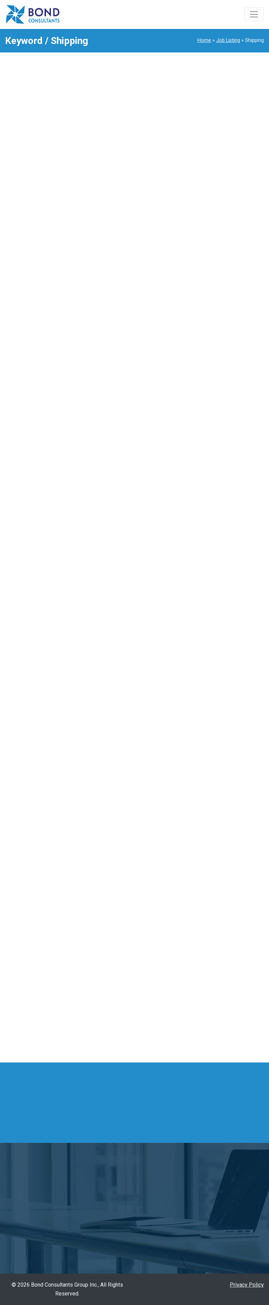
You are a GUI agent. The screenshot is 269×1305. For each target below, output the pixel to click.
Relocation (210, 877)
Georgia (206, 952)
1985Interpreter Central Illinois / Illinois (223, 278)
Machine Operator (218, 756)
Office (204, 805)
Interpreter (210, 707)
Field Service (213, 610)
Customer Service (218, 550)
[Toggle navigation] (254, 14)
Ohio (202, 989)
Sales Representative (223, 901)
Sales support (214, 914)
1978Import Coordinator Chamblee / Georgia (219, 340)
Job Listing (228, 40)
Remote (206, 1001)
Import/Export (214, 671)
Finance (206, 623)
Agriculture (210, 489)
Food (203, 635)
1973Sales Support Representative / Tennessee (214, 374)
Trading (206, 925)
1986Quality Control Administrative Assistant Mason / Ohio (226, 245)
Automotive (211, 513)
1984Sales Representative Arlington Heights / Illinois (227, 309)
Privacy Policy (247, 1284)
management (212, 768)
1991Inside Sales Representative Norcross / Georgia (219, 115)
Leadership (210, 732)
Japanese (209, 719)
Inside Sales (212, 695)
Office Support (214, 816)
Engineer (207, 586)
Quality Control (214, 853)
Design (205, 562)
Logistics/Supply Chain (225, 744)
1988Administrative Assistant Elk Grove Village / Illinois (226, 210)
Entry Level (210, 598)
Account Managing (219, 453)
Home (204, 40)
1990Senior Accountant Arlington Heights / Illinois (227, 148)
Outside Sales (214, 829)
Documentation (215, 574)
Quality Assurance (218, 841)
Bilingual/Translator (220, 537)
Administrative (214, 477)
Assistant (208, 501)
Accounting (210, 465)
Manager (207, 780)
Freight (205, 647)
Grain (203, 659)
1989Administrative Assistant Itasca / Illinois (226, 179)
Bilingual (207, 526)
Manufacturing (214, 792)
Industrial (208, 683)
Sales (204, 889)
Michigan (208, 977)
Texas (204, 1025)
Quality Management (221, 865)
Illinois (205, 965)
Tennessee (210, 1013)
